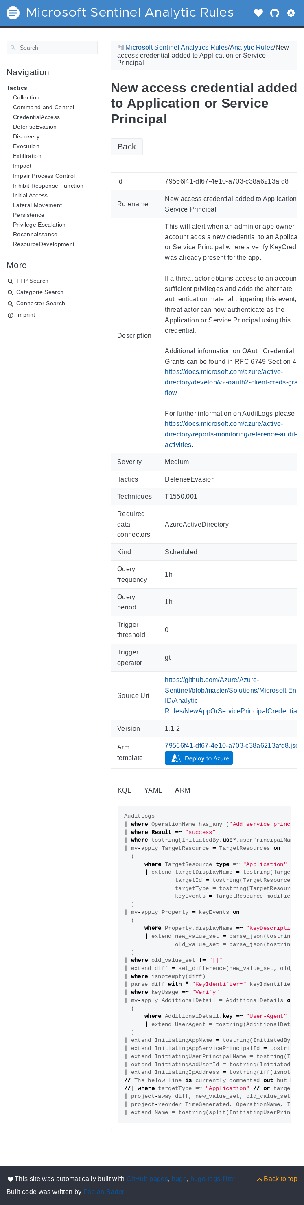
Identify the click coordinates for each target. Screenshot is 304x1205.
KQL (124, 790)
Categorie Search (39, 292)
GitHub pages (147, 1178)
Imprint (25, 314)
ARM (182, 790)
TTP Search (32, 280)
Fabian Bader (104, 1191)
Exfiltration (27, 156)
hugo (179, 1178)
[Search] (52, 47)
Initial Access (30, 195)
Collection (26, 97)
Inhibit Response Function (48, 185)
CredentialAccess (36, 117)
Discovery (26, 136)
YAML (153, 790)
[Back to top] (276, 1178)
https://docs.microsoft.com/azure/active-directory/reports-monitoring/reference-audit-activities (231, 434)
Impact (22, 165)
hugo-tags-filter (212, 1178)
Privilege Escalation (39, 224)
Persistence (29, 215)
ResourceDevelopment (43, 244)
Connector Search (40, 303)
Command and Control (43, 107)
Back (127, 146)
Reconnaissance (35, 234)
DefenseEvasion (35, 126)
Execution (26, 146)
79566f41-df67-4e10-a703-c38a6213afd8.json (234, 745)
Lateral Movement (37, 205)
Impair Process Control (44, 176)
